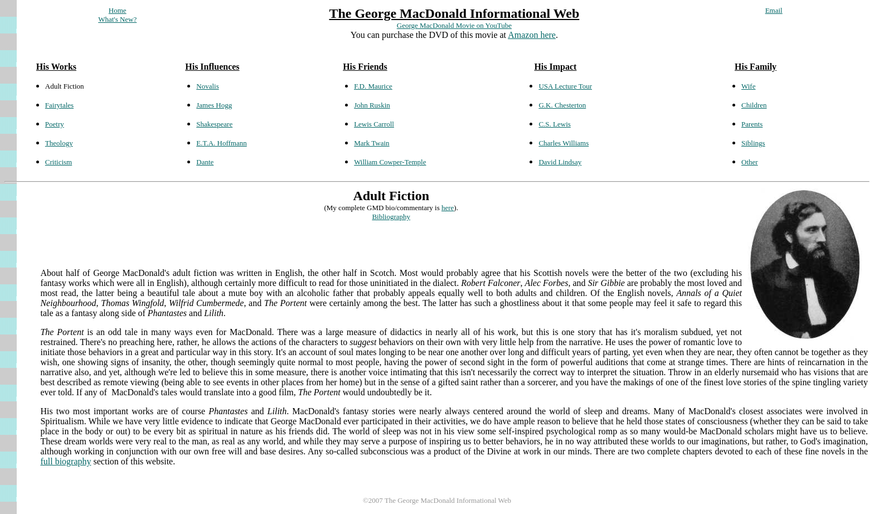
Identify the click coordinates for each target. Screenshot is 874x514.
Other (749, 162)
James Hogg (214, 105)
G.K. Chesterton (562, 105)
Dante (204, 162)
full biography (65, 461)
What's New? (117, 19)
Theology (59, 143)
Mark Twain (371, 143)
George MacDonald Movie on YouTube (454, 25)
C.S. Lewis (554, 124)
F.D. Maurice (373, 86)
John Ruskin (372, 105)
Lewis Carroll (374, 124)
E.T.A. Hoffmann (221, 143)
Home (118, 10)
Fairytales (59, 105)
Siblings (753, 143)
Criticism (58, 162)
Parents (752, 124)
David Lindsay (559, 162)
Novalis (207, 86)
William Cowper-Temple (390, 162)
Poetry (54, 124)
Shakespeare (214, 124)
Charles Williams (563, 143)
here (447, 207)
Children (754, 105)
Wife (748, 86)
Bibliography (391, 216)
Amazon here (532, 35)
